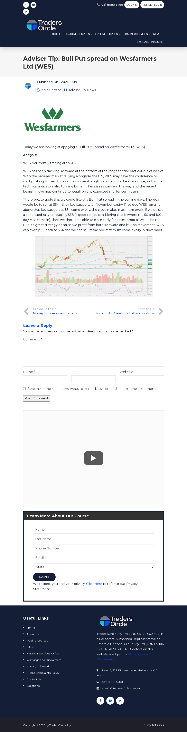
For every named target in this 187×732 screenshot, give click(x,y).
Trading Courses (78, 34)
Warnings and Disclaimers (44, 659)
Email (77, 372)
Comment (32, 339)
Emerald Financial (150, 42)
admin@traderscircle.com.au (121, 688)
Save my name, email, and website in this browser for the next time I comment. (91, 389)
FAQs (30, 647)
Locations (33, 685)
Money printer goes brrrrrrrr (55, 313)
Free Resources (106, 34)
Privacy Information (39, 666)
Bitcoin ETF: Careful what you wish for (124, 313)
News (157, 34)
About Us (33, 634)
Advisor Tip (77, 90)
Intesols (158, 725)
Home (31, 627)
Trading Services (135, 34)
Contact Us (34, 679)
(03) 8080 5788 (110, 4)
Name (29, 372)
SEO (143, 725)
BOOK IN (131, 4)
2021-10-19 (69, 82)
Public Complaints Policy (43, 672)
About (55, 34)
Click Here (94, 584)
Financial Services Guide (43, 653)
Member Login (152, 4)
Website (126, 372)
